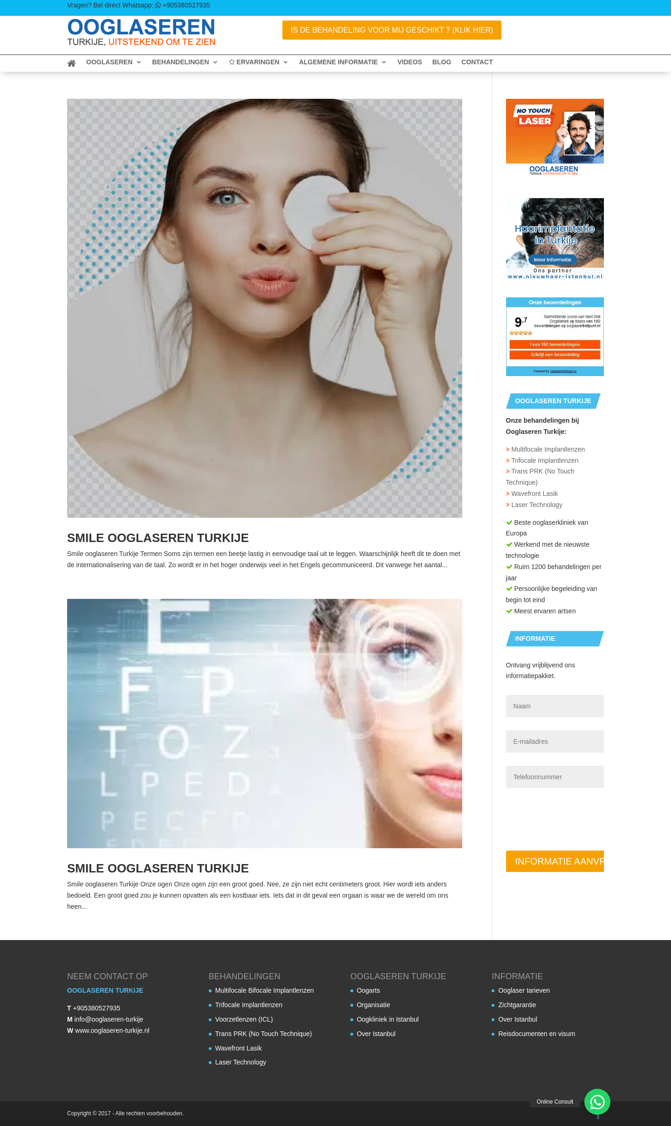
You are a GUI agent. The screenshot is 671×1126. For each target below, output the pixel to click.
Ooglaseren (109, 62)
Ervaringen (254, 62)
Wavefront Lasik (532, 493)
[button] (597, 1102)
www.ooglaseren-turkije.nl (112, 1030)
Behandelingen (180, 62)
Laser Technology (534, 504)
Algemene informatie (338, 62)
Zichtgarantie (517, 1005)
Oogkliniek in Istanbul (388, 1019)
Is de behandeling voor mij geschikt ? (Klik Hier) (392, 30)
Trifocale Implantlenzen (542, 460)
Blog (441, 62)
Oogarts (368, 990)
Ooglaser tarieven (524, 990)
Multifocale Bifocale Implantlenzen (264, 990)
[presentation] (577, 814)
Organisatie (373, 1005)
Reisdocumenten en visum (536, 1033)
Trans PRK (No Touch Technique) (263, 1033)
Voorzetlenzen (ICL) (244, 1019)
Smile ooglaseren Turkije (158, 538)
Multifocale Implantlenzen (545, 449)
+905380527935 (96, 1008)
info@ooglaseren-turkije (109, 1019)
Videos (409, 62)
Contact (477, 62)
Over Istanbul (376, 1033)
